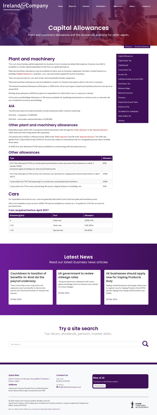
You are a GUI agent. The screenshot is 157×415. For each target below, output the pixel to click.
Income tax (122, 74)
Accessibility (35, 379)
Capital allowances (125, 56)
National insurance (125, 93)
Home (60, 6)
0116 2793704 (63, 381)
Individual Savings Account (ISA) (130, 79)
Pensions (121, 98)
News (132, 6)
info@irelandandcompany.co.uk (68, 387)
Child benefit (123, 65)
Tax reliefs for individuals (128, 111)
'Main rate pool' (80, 130)
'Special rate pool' (100, 130)
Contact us (146, 6)
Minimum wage (124, 88)
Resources (118, 6)
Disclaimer (45, 379)
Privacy (11, 381)
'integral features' (23, 74)
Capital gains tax (124, 61)
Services (86, 6)
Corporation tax (124, 70)
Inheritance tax (124, 84)
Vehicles (121, 121)
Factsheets (101, 6)
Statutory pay (123, 107)
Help (17, 381)
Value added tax (124, 116)
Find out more (99, 386)
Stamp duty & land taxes (128, 102)
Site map (26, 379)
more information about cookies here (48, 409)
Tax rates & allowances (142, 46)
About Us (72, 6)
